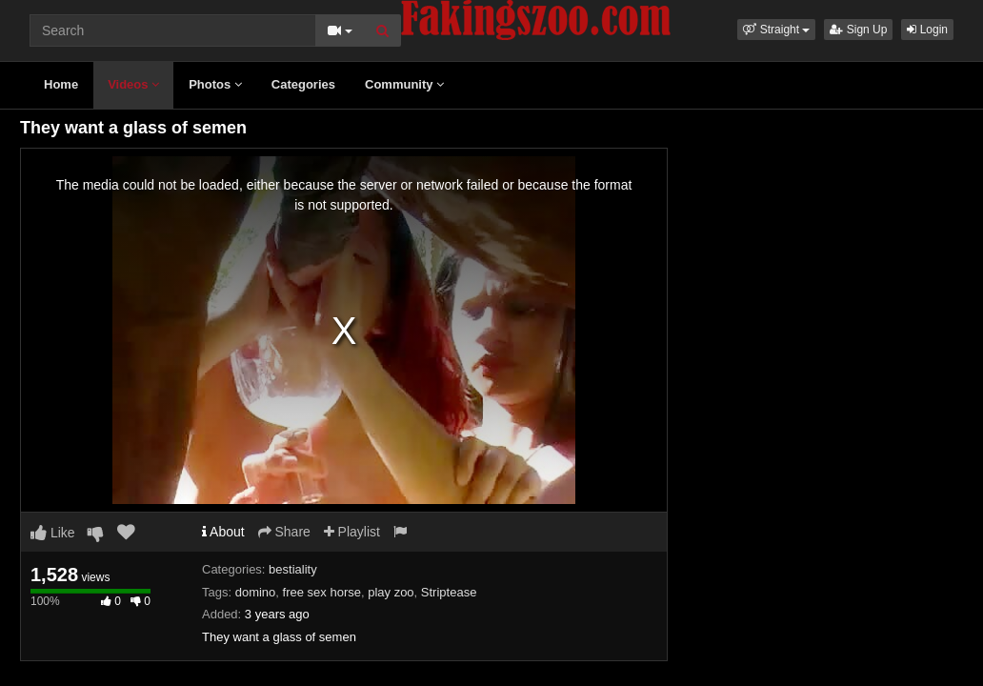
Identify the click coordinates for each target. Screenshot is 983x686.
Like (52, 532)
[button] (776, 29)
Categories (303, 84)
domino (255, 592)
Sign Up (858, 29)
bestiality (293, 569)
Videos (133, 84)
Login (927, 29)
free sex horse (322, 592)
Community (404, 84)
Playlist (352, 531)
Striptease (449, 592)
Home (61, 84)
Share (284, 531)
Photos (215, 84)
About (223, 531)
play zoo (390, 592)
